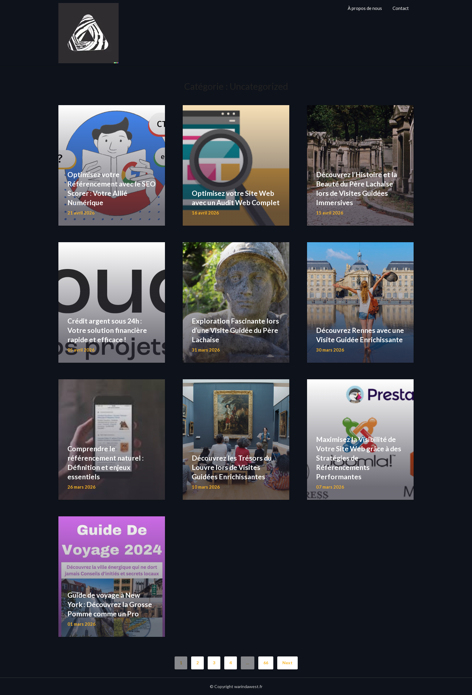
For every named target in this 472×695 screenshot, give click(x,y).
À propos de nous (365, 8)
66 (265, 662)
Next (287, 662)
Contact (401, 8)
